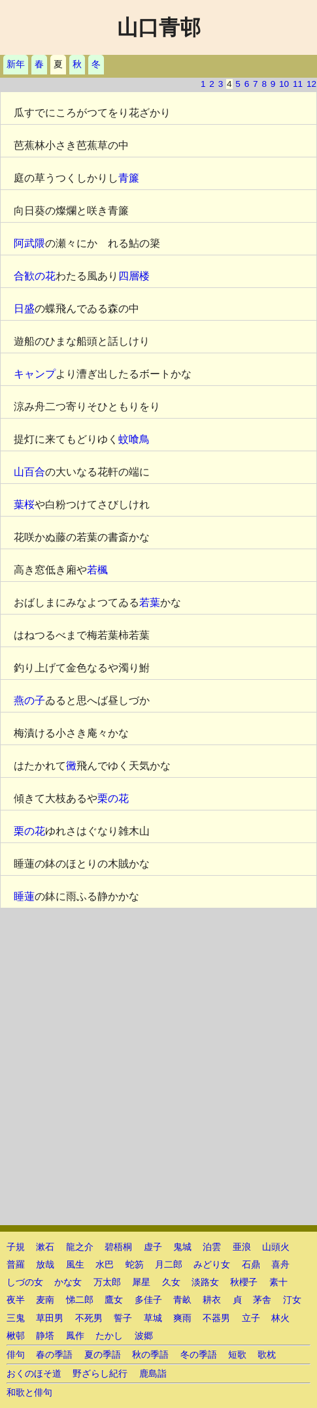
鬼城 (182, 1247)
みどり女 (211, 1265)
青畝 (182, 1300)
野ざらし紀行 (100, 1374)
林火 (280, 1318)
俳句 (16, 1355)
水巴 (104, 1265)
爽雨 (182, 1318)
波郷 (144, 1336)
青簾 (128, 178)
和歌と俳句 (29, 1393)
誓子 (123, 1318)
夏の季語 (102, 1355)
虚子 (153, 1247)
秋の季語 (150, 1355)
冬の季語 (198, 1355)
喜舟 (280, 1265)
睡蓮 (24, 896)
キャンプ (35, 373)
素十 (278, 1282)
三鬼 (16, 1318)
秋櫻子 (244, 1282)
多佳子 (148, 1300)
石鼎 (251, 1265)
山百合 (29, 471)
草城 (153, 1318)
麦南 (45, 1300)
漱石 (45, 1247)
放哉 (45, 1265)
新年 (16, 64)
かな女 (68, 1282)
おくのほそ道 (34, 1374)
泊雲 (212, 1247)
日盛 (24, 308)
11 (298, 84)
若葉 (149, 602)
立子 (251, 1318)
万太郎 (107, 1282)
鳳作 (75, 1336)
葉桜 (24, 504)
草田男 (49, 1318)
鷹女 (114, 1300)
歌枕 (267, 1355)
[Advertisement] (158, 1066)
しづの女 (25, 1282)
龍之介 (79, 1247)
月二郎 (168, 1265)
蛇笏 (134, 1265)
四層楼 (134, 275)
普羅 (16, 1265)
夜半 (16, 1300)
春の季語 (54, 1355)
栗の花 (113, 798)
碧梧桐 (118, 1247)
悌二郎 (79, 1300)
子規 (16, 1247)
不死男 (89, 1318)
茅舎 (262, 1300)
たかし (109, 1336)
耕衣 (212, 1300)
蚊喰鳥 (134, 439)
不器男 (216, 1318)
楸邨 (16, 1336)
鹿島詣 (153, 1374)
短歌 (237, 1355)
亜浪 (242, 1247)
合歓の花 (35, 275)
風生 (75, 1265)
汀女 (292, 1300)
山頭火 (276, 1247)
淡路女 (205, 1282)
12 (311, 84)
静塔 (45, 1336)
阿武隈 (29, 243)
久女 (171, 1282)
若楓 (97, 569)
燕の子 (29, 700)
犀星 (141, 1282)
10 (284, 84)
